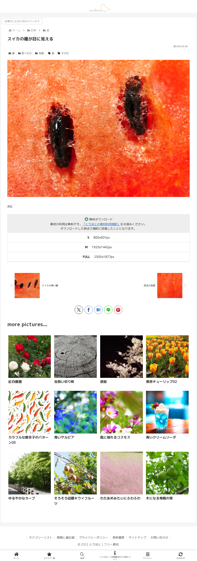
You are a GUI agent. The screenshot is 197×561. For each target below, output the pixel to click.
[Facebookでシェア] (88, 310)
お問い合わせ (159, 537)
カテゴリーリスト (40, 537)
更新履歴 (118, 537)
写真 (39, 53)
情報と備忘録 (65, 537)
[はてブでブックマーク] (98, 310)
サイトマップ (137, 537)
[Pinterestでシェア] (118, 310)
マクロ (63, 53)
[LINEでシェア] (108, 310)
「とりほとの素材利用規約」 (101, 224)
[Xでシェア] (79, 310)
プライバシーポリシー (93, 537)
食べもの (25, 53)
